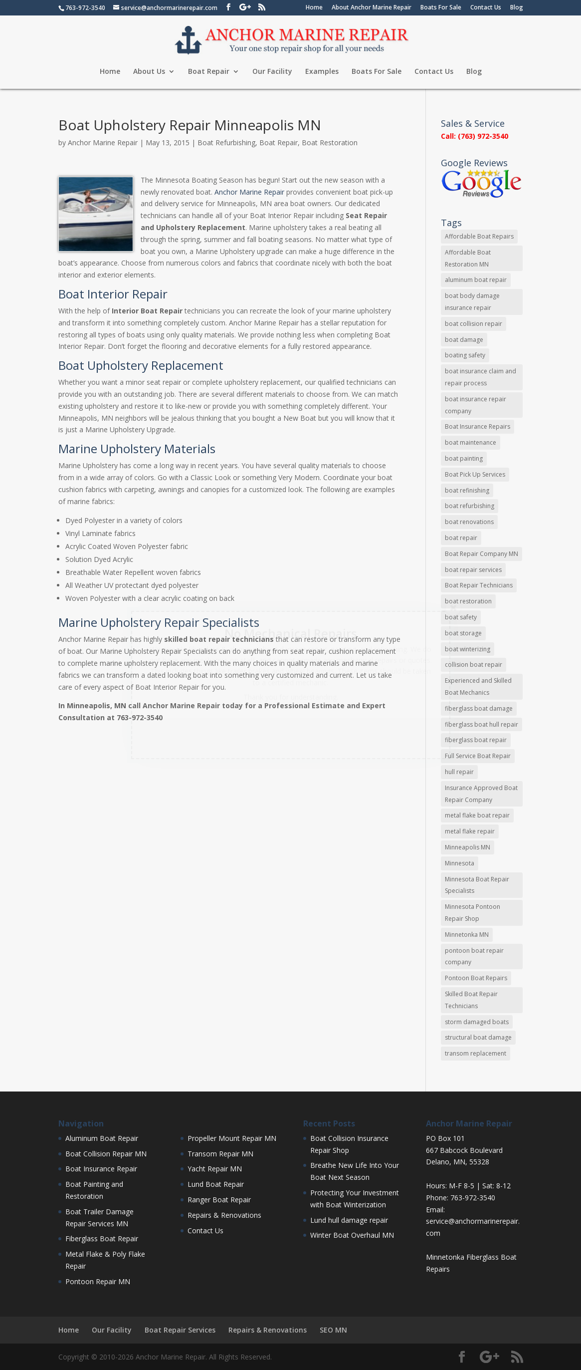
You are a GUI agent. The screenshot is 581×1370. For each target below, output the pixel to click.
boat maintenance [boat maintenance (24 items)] (470, 442)
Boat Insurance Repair (101, 1168)
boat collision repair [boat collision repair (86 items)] (473, 323)
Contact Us (485, 7)
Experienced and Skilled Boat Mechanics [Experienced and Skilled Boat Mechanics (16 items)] (478, 686)
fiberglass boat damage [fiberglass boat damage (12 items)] (479, 708)
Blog (516, 7)
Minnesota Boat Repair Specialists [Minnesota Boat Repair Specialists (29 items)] (477, 885)
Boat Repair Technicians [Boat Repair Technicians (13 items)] (479, 585)
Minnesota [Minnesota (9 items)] (459, 863)
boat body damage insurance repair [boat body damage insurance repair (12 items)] (472, 301)
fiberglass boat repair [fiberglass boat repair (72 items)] (476, 740)
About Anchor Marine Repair (371, 7)
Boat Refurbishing (226, 142)
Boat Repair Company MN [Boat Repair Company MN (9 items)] (481, 553)
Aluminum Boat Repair (101, 1138)
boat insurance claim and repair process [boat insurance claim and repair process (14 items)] (480, 377)
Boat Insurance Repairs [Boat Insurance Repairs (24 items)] (477, 426)
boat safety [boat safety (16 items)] (461, 617)
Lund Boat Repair (216, 1184)
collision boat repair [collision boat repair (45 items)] (473, 664)
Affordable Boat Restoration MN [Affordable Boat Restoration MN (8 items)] (468, 258)
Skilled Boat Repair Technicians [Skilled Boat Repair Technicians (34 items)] (471, 1000)
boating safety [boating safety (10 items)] (465, 355)
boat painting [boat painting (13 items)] (464, 458)
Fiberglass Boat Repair (101, 1238)
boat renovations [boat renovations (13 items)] (469, 522)
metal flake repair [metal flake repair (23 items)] (470, 831)
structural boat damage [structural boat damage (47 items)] (478, 1037)
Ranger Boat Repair (219, 1199)
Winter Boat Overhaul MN (352, 1235)
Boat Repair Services (180, 1330)
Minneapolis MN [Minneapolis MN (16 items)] (467, 847)
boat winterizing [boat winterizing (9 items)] (467, 649)
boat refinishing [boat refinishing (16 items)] (467, 490)
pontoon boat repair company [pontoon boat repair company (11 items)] (474, 956)
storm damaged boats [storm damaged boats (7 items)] (477, 1022)
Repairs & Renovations (224, 1215)
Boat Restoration (330, 142)
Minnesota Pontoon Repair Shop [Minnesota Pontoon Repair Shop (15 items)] (472, 912)
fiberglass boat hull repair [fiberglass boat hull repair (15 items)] (481, 724)
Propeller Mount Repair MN (232, 1138)
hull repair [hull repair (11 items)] (459, 772)
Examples (322, 72)
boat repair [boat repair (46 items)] (461, 538)
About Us (149, 72)
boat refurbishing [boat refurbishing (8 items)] (469, 506)
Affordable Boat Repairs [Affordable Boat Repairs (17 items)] (479, 236)
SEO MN (333, 1330)
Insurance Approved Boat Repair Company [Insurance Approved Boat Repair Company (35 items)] (481, 794)
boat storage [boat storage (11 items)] (463, 633)
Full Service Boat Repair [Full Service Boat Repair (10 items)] (478, 756)
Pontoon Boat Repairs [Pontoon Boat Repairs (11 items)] (476, 978)
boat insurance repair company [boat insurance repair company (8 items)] (475, 405)
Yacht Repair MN (215, 1168)
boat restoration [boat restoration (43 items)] (468, 601)
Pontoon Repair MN (97, 1281)
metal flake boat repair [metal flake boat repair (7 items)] (477, 815)
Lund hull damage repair (349, 1220)
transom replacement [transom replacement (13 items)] (475, 1053)
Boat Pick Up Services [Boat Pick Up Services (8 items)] (475, 474)
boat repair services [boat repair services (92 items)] (473, 569)
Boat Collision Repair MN (106, 1153)
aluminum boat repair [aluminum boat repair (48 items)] (476, 279)
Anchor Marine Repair (103, 142)
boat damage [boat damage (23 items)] (464, 339)
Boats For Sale (440, 7)
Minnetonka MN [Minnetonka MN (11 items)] (467, 934)
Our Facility (272, 72)
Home (314, 7)
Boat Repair (208, 72)
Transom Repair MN (220, 1153)
